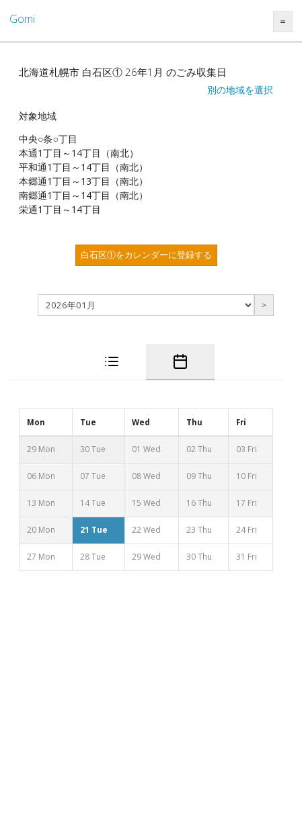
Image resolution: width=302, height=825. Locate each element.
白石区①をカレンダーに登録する (146, 255)
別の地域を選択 (240, 89)
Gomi (22, 18)
